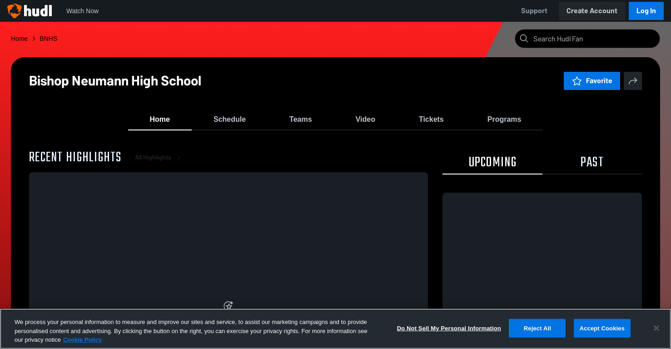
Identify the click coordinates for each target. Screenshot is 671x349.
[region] (335, 329)
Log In (646, 11)
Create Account (592, 11)
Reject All (537, 327)
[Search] (594, 38)
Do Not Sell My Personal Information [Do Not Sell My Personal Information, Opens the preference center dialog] (449, 327)
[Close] (656, 328)
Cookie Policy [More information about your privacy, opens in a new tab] (82, 339)
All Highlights (159, 163)
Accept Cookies (602, 327)
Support (534, 11)
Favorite (592, 81)
